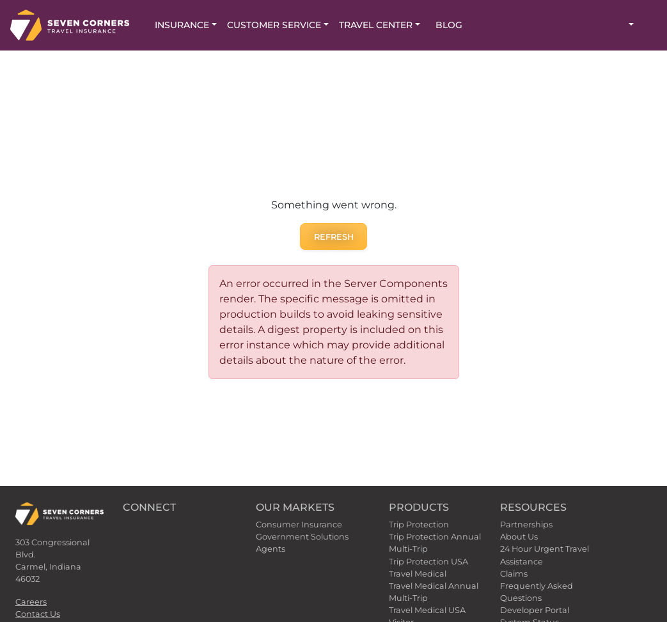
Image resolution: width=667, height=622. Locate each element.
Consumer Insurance (299, 524)
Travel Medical (417, 574)
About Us (519, 536)
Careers (31, 602)
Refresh (334, 237)
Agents (270, 549)
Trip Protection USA (428, 561)
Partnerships (526, 524)
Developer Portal (534, 610)
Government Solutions (302, 536)
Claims (514, 574)
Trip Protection (419, 524)
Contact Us (37, 614)
